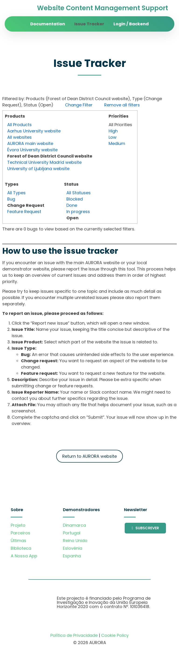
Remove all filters (122, 105)
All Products (19, 125)
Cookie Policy (115, 635)
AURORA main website (30, 143)
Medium (117, 143)
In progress (78, 211)
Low (113, 137)
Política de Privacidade (74, 635)
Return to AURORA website (89, 456)
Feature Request (24, 211)
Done (71, 205)
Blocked (74, 199)
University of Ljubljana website (38, 168)
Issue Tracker (89, 24)
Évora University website (32, 150)
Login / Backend (131, 24)
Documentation (47, 24)
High (113, 131)
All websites (19, 137)
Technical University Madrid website (44, 162)
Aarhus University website (34, 131)
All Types (16, 193)
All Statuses (78, 193)
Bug (11, 199)
